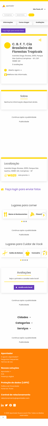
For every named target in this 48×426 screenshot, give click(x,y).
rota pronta (16, 175)
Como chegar (24, 22)
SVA (2, 374)
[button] (22, 221)
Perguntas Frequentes (9, 359)
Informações (8, 22)
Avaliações (40, 22)
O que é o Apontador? (9, 357)
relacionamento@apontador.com (15, 398)
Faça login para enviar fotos (13, 31)
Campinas (26, 58)
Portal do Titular (7, 388)
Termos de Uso (7, 362)
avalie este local (24, 287)
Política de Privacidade (10, 386)
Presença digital (7, 376)
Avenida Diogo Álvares (21, 56)
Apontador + (6, 371)
